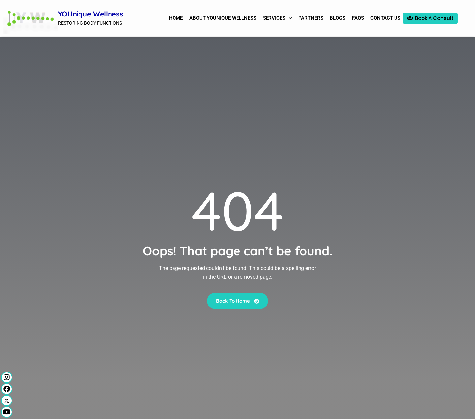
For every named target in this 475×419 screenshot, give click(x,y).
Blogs (337, 18)
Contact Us (385, 18)
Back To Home (237, 300)
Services (277, 18)
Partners (310, 18)
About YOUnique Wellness (222, 18)
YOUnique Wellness (90, 13)
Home (176, 18)
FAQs (358, 18)
